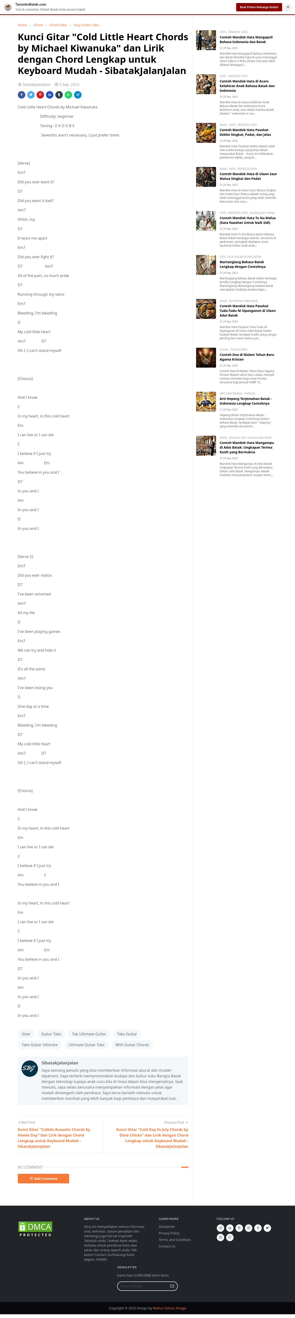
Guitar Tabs (51, 1034)
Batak (224, 125)
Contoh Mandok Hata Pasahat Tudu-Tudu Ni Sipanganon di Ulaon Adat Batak (248, 311)
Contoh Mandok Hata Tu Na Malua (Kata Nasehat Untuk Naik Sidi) (248, 220)
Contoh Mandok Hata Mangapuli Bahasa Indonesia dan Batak (246, 39)
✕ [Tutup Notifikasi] (288, 7)
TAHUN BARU (239, 349)
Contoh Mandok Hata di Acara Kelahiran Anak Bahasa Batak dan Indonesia (247, 86)
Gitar (26, 1034)
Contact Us (167, 1246)
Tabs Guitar (127, 1034)
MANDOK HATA (237, 32)
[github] (230, 1237)
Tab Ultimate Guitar (89, 1034)
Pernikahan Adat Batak (243, 301)
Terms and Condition (175, 1239)
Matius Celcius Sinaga (169, 1308)
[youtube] (248, 1228)
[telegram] (220, 1228)
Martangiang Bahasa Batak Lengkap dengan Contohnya (243, 264)
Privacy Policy (169, 1233)
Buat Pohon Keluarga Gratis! (259, 7)
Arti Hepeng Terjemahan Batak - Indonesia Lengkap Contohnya (246, 401)
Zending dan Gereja (262, 213)
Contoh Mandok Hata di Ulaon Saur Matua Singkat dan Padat (248, 176)
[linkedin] (230, 1228)
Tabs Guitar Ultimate (40, 1044)
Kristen (224, 349)
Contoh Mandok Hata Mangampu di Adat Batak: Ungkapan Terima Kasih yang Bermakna (247, 447)
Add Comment (44, 1178)
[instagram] (220, 1237)
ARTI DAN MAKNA (231, 393)
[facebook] (258, 1228)
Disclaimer (167, 1226)
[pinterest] (239, 1228)
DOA (223, 257)
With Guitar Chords (132, 1044)
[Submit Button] (172, 1286)
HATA (223, 32)
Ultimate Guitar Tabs (87, 1044)
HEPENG (249, 393)
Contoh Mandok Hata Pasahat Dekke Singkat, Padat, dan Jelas (245, 132)
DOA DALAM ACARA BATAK (244, 257)
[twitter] (267, 1228)
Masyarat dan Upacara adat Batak (250, 437)
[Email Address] (142, 1286)
